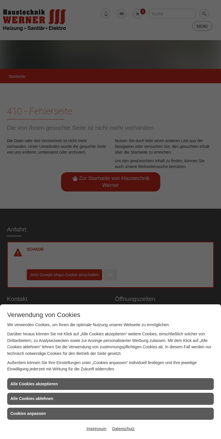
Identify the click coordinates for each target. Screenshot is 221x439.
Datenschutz (123, 428)
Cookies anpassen (28, 413)
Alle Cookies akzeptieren (34, 384)
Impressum (96, 428)
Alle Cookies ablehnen (31, 398)
